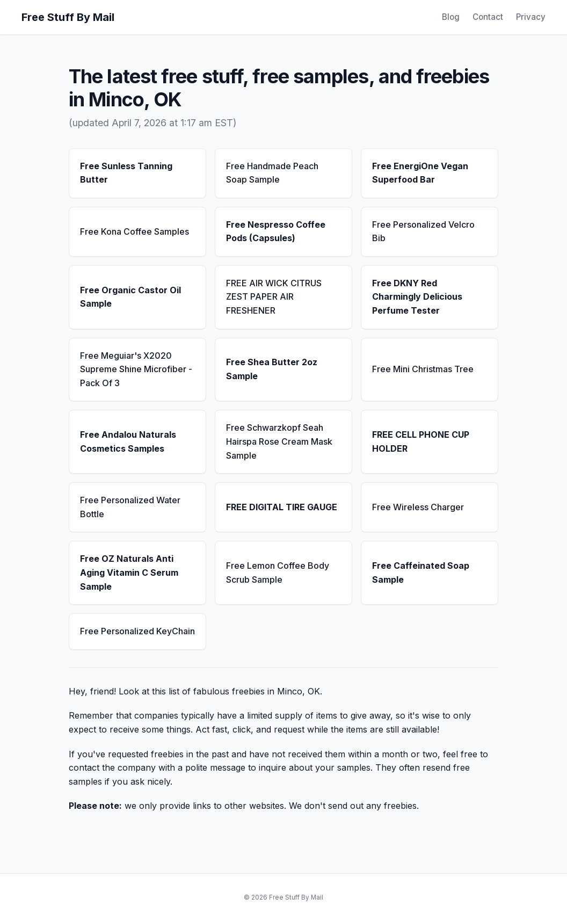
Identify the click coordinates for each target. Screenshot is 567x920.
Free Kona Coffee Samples (134, 231)
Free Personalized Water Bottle (130, 507)
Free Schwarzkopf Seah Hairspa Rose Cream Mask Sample (279, 441)
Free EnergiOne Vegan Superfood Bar (420, 173)
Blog (451, 17)
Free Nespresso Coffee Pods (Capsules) (275, 231)
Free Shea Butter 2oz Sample (271, 369)
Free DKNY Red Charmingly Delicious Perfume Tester (417, 297)
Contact (488, 17)
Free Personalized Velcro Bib (423, 231)
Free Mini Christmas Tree (423, 369)
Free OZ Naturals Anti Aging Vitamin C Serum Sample (129, 572)
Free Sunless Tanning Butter (126, 173)
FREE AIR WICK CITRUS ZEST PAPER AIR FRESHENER (274, 297)
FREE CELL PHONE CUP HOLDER (420, 441)
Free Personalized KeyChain (137, 631)
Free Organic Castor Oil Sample (130, 297)
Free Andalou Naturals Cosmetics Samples (128, 441)
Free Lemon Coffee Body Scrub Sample (277, 572)
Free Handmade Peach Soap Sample (272, 173)
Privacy (531, 17)
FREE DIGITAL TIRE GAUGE (281, 507)
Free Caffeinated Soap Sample (420, 572)
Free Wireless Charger (418, 507)
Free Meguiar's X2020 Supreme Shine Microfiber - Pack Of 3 (136, 369)
